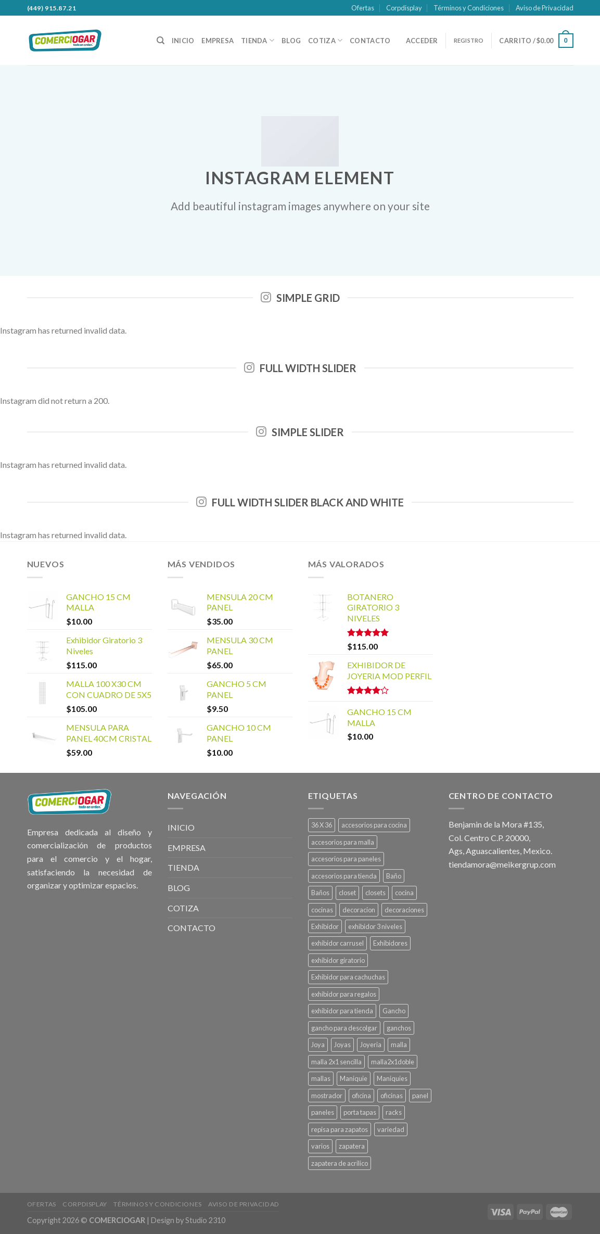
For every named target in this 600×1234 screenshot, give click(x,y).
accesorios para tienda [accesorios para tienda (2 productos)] (344, 876)
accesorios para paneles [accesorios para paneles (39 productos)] (346, 859)
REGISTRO (469, 40)
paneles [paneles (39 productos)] (322, 1112)
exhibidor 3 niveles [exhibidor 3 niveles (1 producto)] (375, 926)
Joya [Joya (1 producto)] (318, 1044)
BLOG (291, 40)
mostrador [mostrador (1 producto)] (326, 1095)
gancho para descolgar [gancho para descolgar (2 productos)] (344, 1028)
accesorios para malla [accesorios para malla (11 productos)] (342, 842)
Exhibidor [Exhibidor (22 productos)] (325, 926)
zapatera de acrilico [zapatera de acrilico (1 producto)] (339, 1163)
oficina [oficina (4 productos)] (361, 1095)
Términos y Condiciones (468, 8)
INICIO (183, 40)
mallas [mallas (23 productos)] (320, 1078)
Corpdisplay (404, 8)
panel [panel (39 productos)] (420, 1095)
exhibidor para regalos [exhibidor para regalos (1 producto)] (343, 994)
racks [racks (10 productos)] (394, 1112)
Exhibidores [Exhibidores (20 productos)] (390, 943)
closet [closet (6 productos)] (347, 892)
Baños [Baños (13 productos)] (320, 892)
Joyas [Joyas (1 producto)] (342, 1044)
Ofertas (362, 8)
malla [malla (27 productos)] (399, 1044)
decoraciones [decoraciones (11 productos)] (404, 910)
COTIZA (325, 40)
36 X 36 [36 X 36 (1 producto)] (321, 825)
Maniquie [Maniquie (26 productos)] (353, 1078)
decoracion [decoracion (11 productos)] (358, 910)
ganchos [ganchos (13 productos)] (399, 1028)
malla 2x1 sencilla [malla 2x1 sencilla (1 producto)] (336, 1062)
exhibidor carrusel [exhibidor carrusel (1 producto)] (337, 943)
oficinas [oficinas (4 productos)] (391, 1095)
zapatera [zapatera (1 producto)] (352, 1146)
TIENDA (257, 40)
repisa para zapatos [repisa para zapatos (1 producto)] (339, 1129)
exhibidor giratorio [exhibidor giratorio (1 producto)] (338, 960)
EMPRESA (217, 40)
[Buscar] (160, 40)
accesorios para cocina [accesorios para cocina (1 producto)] (374, 825)
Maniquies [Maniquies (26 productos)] (392, 1078)
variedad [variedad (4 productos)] (390, 1129)
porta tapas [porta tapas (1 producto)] (359, 1112)
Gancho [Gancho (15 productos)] (393, 1011)
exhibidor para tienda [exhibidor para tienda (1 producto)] (342, 1011)
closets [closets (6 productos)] (375, 892)
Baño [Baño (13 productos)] (393, 876)
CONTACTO (370, 40)
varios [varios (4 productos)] (320, 1146)
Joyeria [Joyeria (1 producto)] (370, 1044)
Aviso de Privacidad (544, 8)
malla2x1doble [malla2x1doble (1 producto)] (392, 1062)
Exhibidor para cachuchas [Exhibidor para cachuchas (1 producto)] (348, 977)
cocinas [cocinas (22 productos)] (322, 910)
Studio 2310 (205, 1220)
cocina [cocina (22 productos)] (404, 892)
